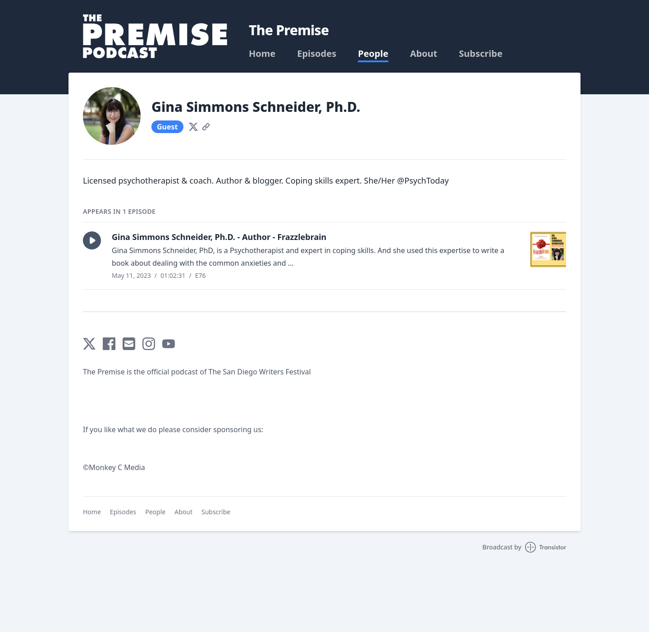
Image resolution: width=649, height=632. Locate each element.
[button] (92, 240)
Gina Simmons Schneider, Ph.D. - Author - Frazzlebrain (219, 236)
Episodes (316, 53)
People (373, 53)
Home (262, 53)
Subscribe (481, 53)
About (424, 53)
